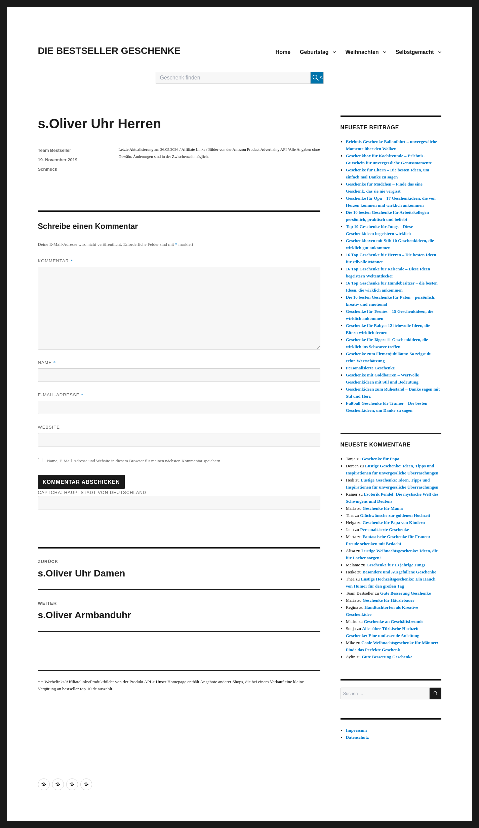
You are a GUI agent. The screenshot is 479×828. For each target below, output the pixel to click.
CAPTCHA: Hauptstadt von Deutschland (179, 499)
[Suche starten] (317, 78)
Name (47, 362)
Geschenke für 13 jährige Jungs (395, 564)
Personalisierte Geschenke (370, 367)
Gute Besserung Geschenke (405, 593)
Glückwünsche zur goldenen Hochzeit (395, 515)
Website (49, 427)
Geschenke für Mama (383, 508)
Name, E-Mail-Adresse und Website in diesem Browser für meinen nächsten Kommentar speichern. (134, 460)
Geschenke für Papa (380, 458)
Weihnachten (361, 52)
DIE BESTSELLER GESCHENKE (109, 50)
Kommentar (55, 260)
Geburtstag (314, 52)
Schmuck (47, 169)
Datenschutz (357, 737)
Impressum (356, 730)
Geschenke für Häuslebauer (388, 600)
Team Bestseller (54, 150)
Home (283, 52)
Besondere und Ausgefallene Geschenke (399, 571)
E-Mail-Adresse (61, 394)
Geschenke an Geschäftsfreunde (393, 621)
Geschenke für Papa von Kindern (394, 522)
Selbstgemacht (415, 52)
